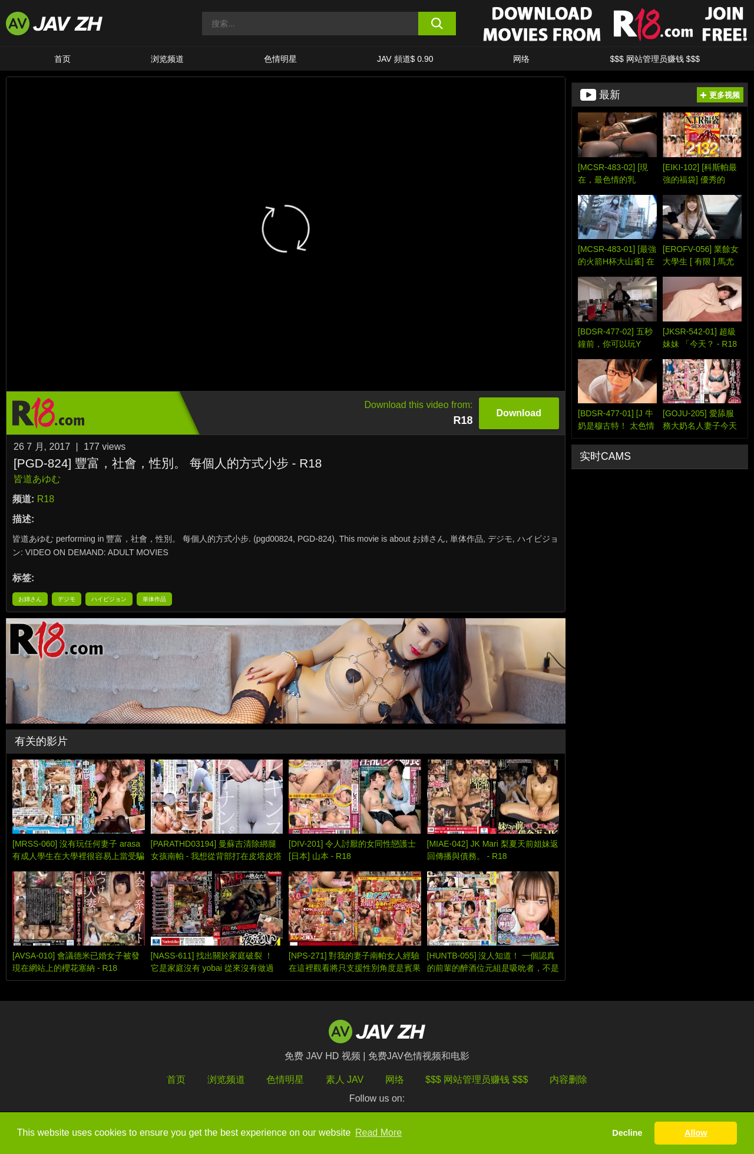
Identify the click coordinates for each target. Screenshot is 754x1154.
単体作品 (154, 599)
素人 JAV (345, 1080)
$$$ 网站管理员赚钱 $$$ (655, 59)
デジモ (66, 599)
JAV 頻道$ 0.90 (405, 59)
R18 (45, 499)
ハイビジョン (109, 599)
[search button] (437, 23)
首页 (62, 59)
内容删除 (568, 1080)
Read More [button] (378, 1133)
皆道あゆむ (37, 479)
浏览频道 (167, 59)
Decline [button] (627, 1133)
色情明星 (280, 59)
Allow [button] (695, 1133)
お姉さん (30, 599)
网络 (521, 59)
